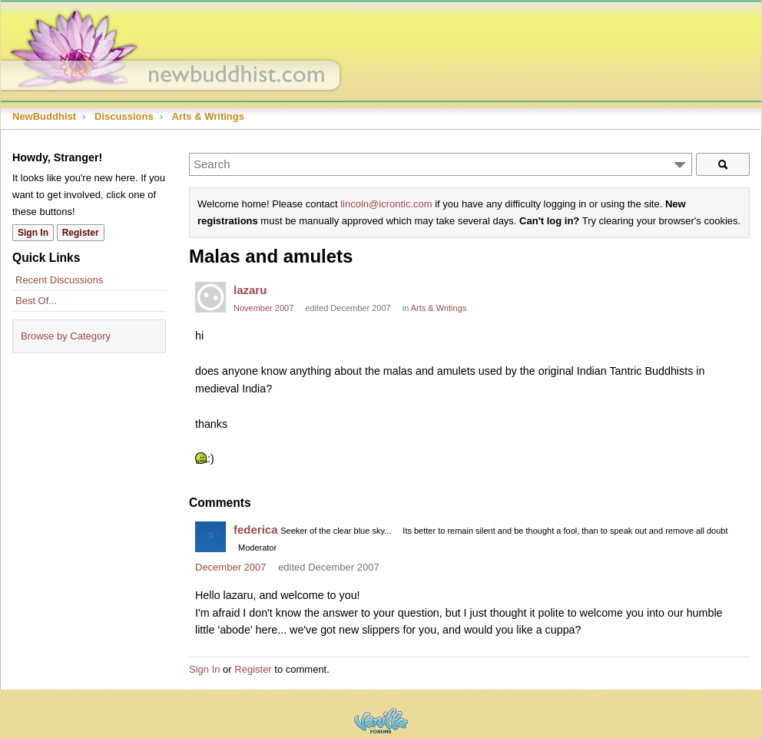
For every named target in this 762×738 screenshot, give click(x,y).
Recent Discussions (59, 280)
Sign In (204, 669)
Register (252, 669)
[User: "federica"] (210, 536)
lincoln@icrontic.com (386, 204)
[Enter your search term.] (440, 164)
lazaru (250, 289)
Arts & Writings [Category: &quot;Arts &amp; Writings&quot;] (439, 308)
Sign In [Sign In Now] (33, 232)
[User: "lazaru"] (210, 297)
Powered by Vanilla (381, 720)
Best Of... (36, 300)
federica (256, 529)
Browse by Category (66, 336)
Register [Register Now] (80, 232)
